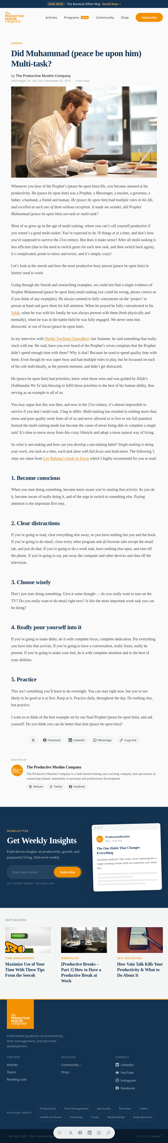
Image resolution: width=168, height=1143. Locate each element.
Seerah (16, 43)
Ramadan (125, 1108)
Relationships (116, 1117)
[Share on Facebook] (80, 1132)
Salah (15, 313)
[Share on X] (70, 1132)
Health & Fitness (51, 1117)
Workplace (70, 958)
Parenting (76, 1117)
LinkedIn (125, 1065)
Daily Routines (142, 1117)
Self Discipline (129, 958)
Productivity (48, 1108)
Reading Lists (17, 1079)
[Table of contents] (59, 1132)
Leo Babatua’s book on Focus (66, 458)
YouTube (125, 1072)
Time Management (19, 958)
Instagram (126, 1080)
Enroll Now (112, 4)
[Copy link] (108, 1132)
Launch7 (156, 1136)
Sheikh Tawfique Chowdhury (67, 339)
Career (95, 1117)
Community (105, 17)
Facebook (125, 1088)
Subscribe (149, 17)
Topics (11, 1072)
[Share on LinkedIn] (89, 1132)
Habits (144, 1108)
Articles (51, 17)
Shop (125, 17)
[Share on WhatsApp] (99, 1132)
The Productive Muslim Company (43, 75)
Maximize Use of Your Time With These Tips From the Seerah (25, 970)
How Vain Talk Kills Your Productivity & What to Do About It (140, 970)
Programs (76, 17)
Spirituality (104, 1108)
